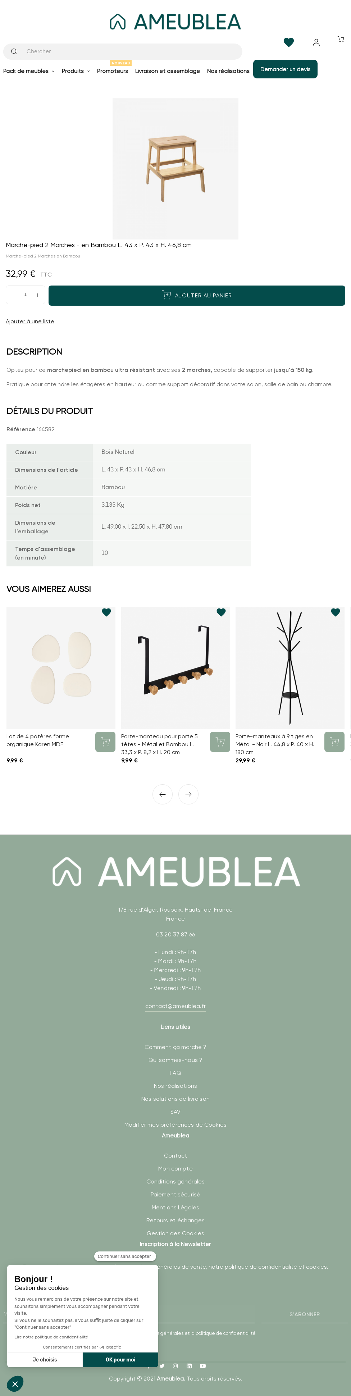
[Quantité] (25, 295)
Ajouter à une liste (30, 321)
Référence (20, 429)
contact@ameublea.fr (175, 1006)
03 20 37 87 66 (175, 934)
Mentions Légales (175, 1207)
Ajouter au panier (197, 295)
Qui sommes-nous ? (175, 1060)
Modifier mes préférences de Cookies (175, 1124)
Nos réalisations (175, 1085)
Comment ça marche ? (176, 1047)
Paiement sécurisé (175, 1194)
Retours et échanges (175, 1220)
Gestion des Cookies (175, 1233)
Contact (175, 1155)
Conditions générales (175, 1181)
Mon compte (175, 1168)
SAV (175, 1111)
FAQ (175, 1072)
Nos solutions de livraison (175, 1098)
